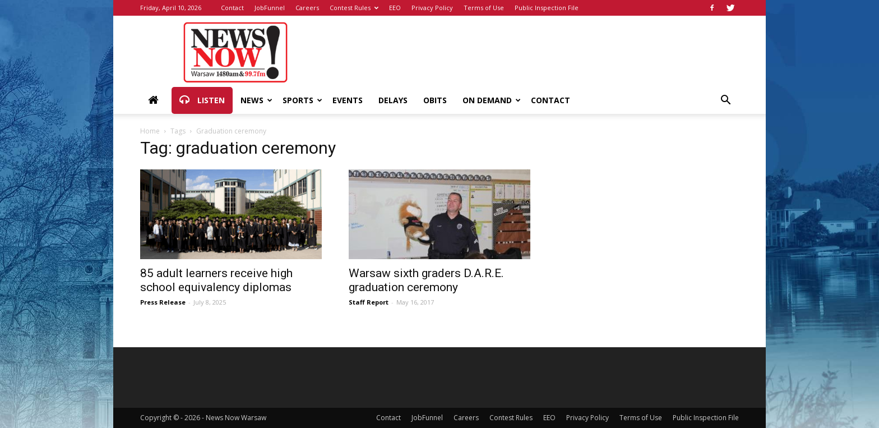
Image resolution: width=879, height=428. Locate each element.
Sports (302, 100)
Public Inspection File (547, 7)
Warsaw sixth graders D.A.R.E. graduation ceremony (426, 280)
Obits (435, 100)
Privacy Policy (432, 7)
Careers (307, 7)
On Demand (491, 100)
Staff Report (368, 302)
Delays (393, 100)
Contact (232, 7)
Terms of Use (484, 7)
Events (347, 100)
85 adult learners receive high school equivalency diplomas (216, 280)
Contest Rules (354, 7)
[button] (725, 101)
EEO (395, 7)
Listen (202, 100)
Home (150, 131)
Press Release (163, 302)
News (256, 100)
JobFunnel (270, 7)
